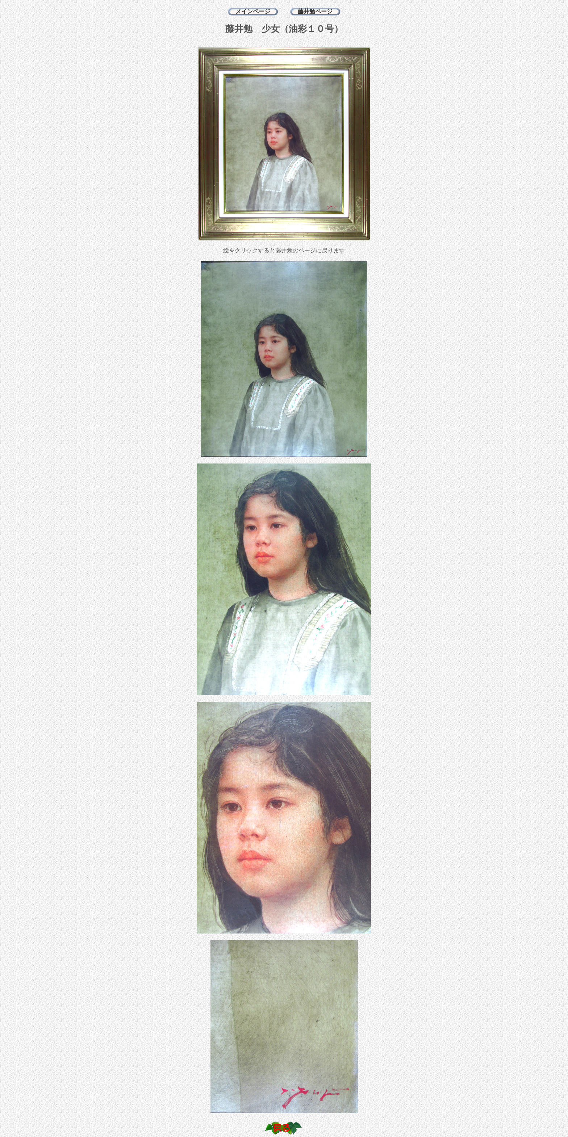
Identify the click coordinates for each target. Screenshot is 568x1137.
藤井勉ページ (315, 11)
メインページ (252, 11)
